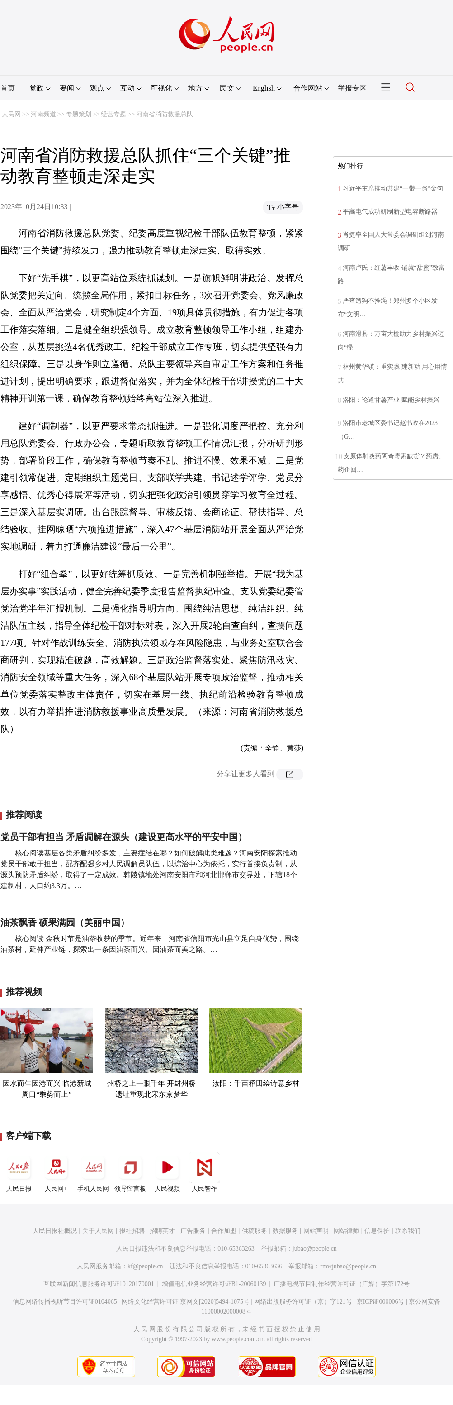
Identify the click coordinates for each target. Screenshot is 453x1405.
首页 (7, 88)
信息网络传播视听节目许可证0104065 (65, 1301)
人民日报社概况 (55, 1231)
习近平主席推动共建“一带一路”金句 (393, 188)
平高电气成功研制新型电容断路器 (390, 211)
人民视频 (167, 1172)
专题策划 (78, 114)
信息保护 (377, 1231)
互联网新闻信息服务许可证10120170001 (98, 1284)
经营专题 (113, 114)
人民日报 (19, 1172)
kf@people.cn (145, 1266)
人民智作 (204, 1172)
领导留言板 (130, 1172)
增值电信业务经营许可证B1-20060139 (214, 1284)
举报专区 (352, 88)
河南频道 (43, 114)
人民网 (11, 114)
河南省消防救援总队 (164, 114)
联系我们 (407, 1231)
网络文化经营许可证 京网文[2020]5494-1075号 (186, 1301)
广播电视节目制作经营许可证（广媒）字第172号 (342, 1284)
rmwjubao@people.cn (348, 1266)
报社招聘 (132, 1231)
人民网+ (56, 1172)
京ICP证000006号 (381, 1301)
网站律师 (346, 1231)
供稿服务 (254, 1231)
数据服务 (285, 1231)
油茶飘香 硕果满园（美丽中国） (64, 922)
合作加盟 (223, 1231)
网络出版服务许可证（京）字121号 (303, 1301)
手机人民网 (93, 1172)
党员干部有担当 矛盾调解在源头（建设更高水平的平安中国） (123, 837)
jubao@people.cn (315, 1248)
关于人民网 (98, 1231)
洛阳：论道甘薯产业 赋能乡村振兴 (391, 400)
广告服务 (193, 1231)
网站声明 (316, 1231)
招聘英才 (162, 1231)
